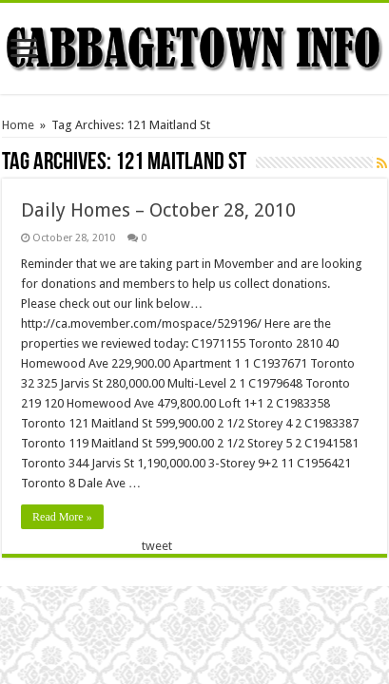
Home (18, 125)
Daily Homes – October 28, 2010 (158, 210)
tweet (157, 546)
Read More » (62, 516)
